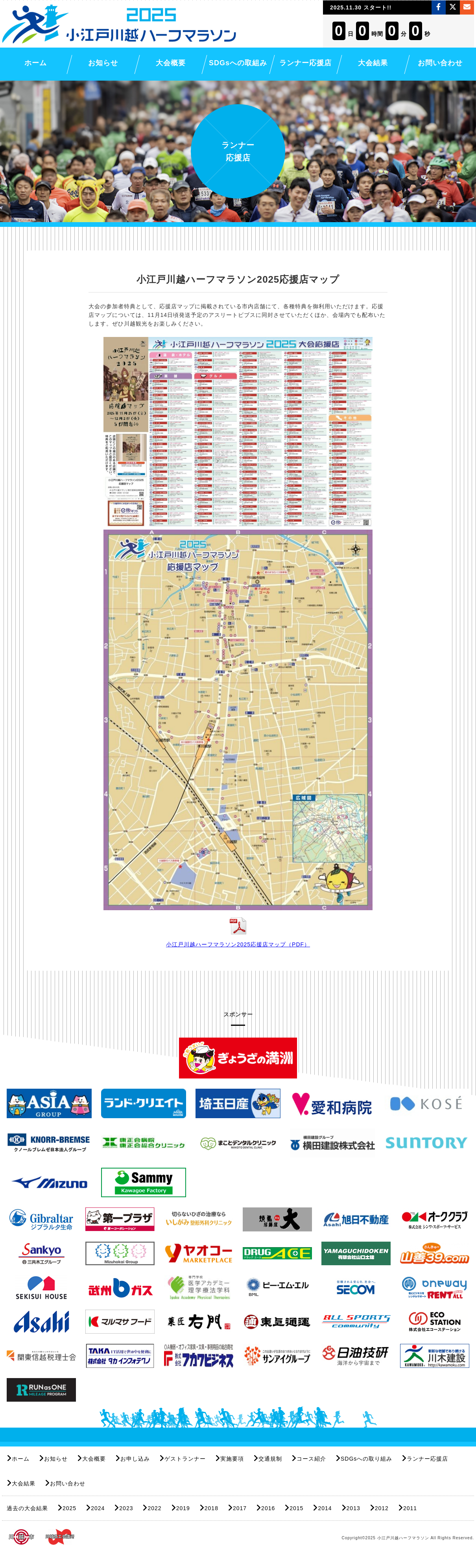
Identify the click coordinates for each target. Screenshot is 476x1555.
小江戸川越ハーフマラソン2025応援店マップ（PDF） (238, 944)
